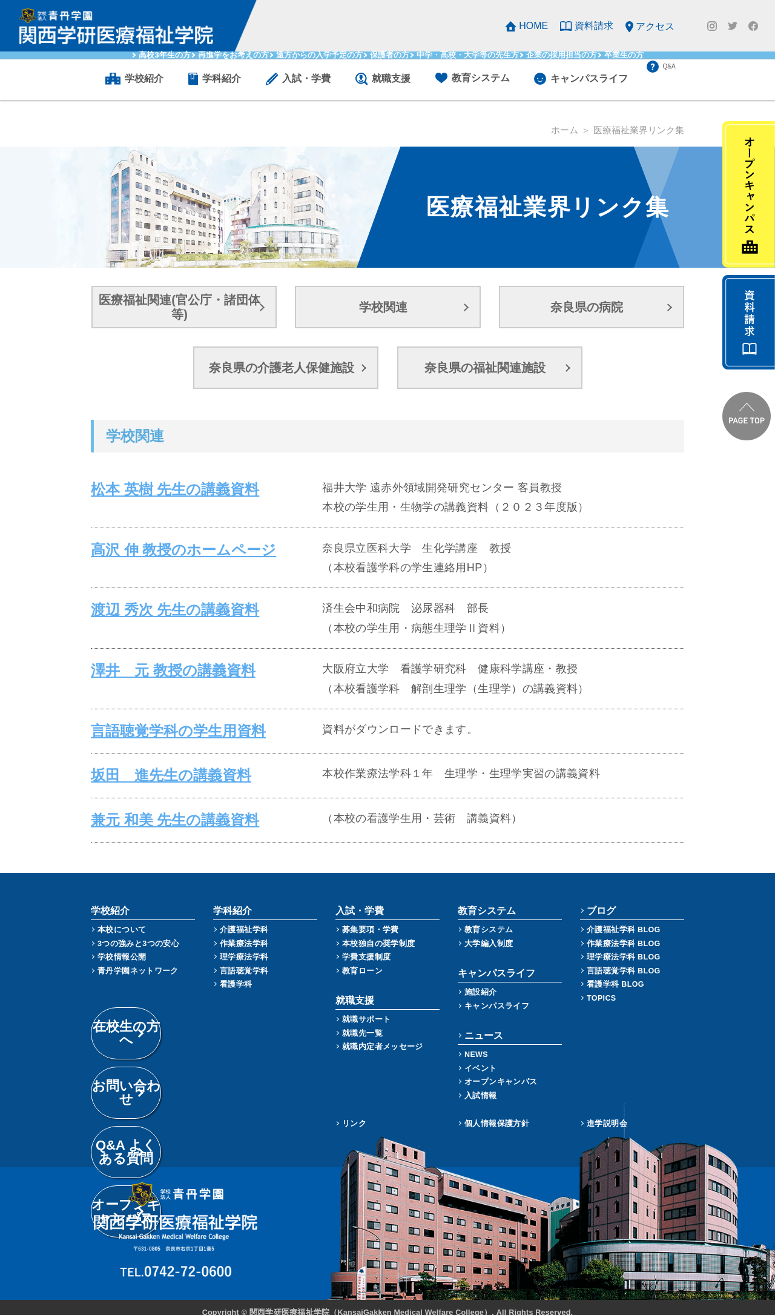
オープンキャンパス (500, 1071)
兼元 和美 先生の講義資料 (154, 810)
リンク (354, 1113)
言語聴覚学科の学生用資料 (156, 728)
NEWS (476, 1044)
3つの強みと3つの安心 (138, 933)
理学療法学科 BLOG (624, 946)
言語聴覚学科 (244, 960)
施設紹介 (480, 981)
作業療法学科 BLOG (624, 933)
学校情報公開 (121, 946)
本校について (121, 919)
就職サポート (366, 1009)
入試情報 (480, 1085)
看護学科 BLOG (615, 974)
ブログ (601, 900)
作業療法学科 (244, 933)
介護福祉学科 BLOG (624, 919)
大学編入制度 (488, 933)
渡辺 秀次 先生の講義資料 (154, 607)
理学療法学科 (244, 946)
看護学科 (236, 974)
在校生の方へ (175, 1008)
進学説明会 (607, 1113)
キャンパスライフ (496, 995)
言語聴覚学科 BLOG (624, 960)
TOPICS (601, 988)
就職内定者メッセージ (382, 1036)
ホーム (564, 129)
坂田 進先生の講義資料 (151, 769)
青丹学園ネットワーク (138, 960)
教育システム (488, 919)
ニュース (483, 1025)
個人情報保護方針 (496, 1113)
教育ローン (362, 960)
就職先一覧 (362, 1023)
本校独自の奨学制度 (378, 933)
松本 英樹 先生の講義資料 (154, 486)
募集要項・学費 (370, 919)
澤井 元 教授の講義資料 (152, 667)
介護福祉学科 (244, 919)
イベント (480, 1058)
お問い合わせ (175, 1040)
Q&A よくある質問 (175, 1071)
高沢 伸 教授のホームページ (159, 547)
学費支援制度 (366, 946)
